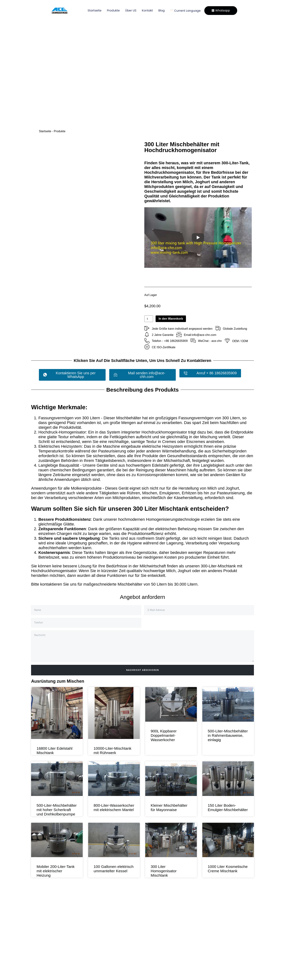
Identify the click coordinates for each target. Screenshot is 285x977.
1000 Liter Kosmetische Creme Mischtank (228, 868)
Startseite (92, 10)
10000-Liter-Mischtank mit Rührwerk (112, 750)
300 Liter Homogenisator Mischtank (163, 870)
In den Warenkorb (170, 318)
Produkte (110, 10)
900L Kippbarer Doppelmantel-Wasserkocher (164, 735)
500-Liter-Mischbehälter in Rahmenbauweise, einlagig (228, 735)
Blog (159, 10)
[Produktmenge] (148, 318)
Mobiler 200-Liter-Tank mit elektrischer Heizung (56, 870)
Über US (128, 10)
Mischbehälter (130, 584)
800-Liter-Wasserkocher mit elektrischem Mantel (114, 807)
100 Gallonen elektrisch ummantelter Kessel (113, 868)
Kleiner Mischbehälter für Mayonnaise (169, 807)
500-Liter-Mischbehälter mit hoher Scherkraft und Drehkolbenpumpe (57, 809)
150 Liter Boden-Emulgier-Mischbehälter (228, 807)
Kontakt (144, 10)
